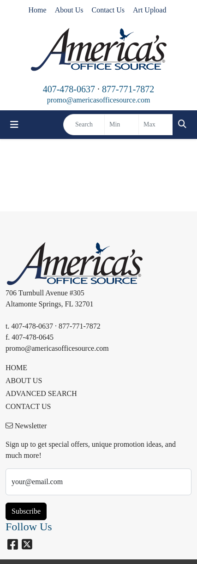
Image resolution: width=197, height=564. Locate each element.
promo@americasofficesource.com (98, 100)
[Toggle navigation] (14, 124)
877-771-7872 (128, 89)
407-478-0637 (69, 89)
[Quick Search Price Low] (121, 124)
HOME (16, 368)
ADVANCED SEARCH (41, 393)
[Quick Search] (84, 124)
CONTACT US (28, 406)
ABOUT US (24, 380)
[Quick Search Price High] (155, 124)
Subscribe (26, 511)
